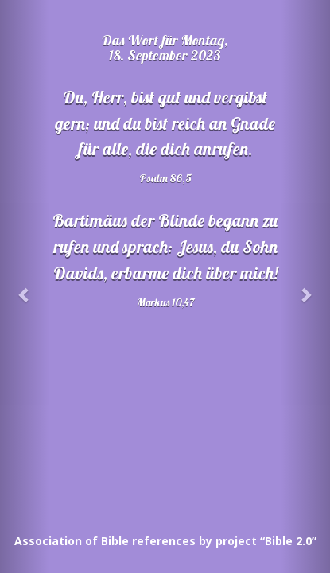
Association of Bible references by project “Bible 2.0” (165, 540)
